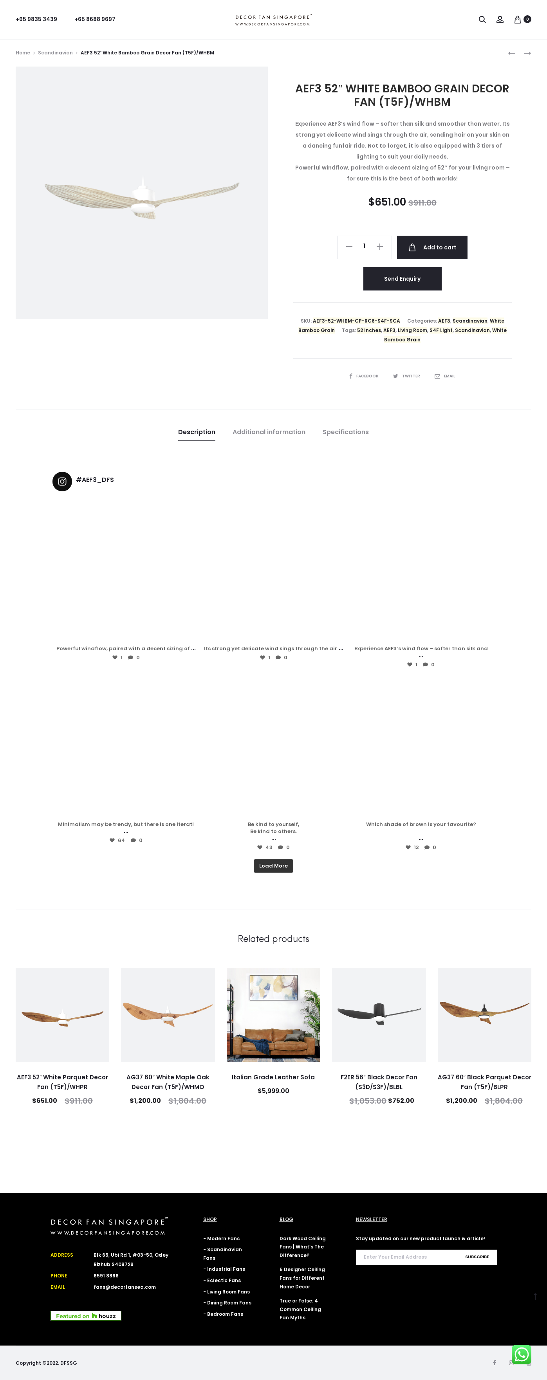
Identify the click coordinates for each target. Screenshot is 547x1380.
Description (196, 432)
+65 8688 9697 (95, 19)
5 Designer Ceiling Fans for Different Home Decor (302, 1278)
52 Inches (369, 330)
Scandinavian (55, 52)
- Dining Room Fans (227, 1302)
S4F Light (441, 330)
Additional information (269, 432)
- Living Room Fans (226, 1291)
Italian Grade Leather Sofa (273, 1077)
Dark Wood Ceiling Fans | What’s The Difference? (303, 1247)
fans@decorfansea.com (125, 1287)
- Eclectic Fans (222, 1280)
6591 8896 (106, 1275)
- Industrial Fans (224, 1269)
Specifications (346, 432)
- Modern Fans (221, 1238)
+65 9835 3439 (36, 19)
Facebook (364, 376)
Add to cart (432, 247)
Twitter (407, 376)
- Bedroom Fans (223, 1314)
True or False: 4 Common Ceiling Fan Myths (300, 1309)
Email (445, 376)
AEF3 (444, 320)
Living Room (412, 330)
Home (23, 52)
